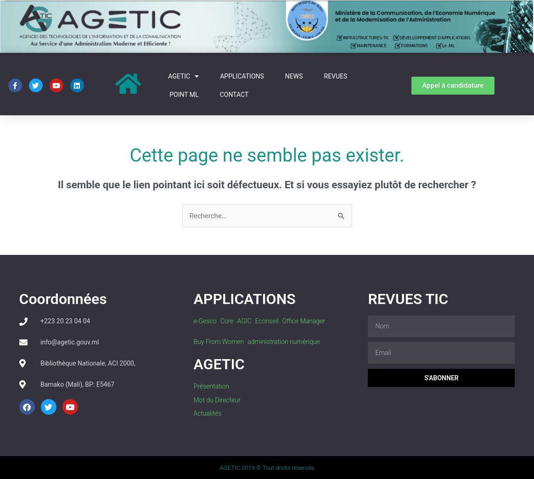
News (294, 76)
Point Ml (183, 94)
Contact (234, 94)
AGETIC (183, 76)
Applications (242, 76)
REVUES (336, 76)
